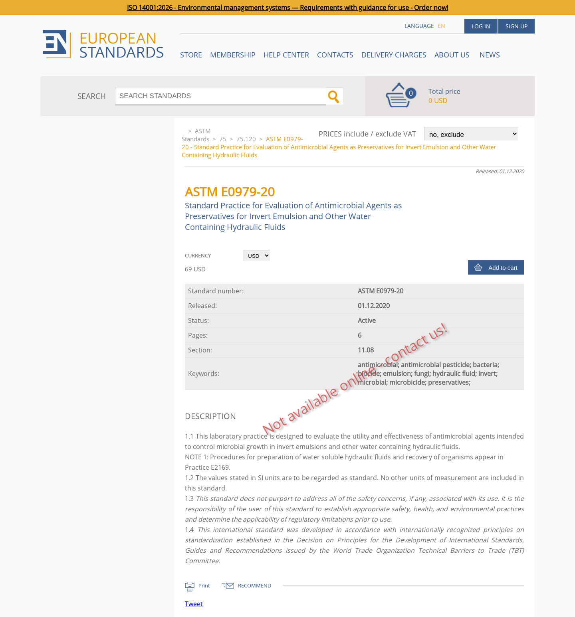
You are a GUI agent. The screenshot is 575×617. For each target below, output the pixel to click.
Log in (481, 26)
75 (222, 139)
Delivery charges (393, 54)
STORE (191, 54)
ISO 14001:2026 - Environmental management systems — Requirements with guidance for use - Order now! (287, 7)
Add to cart (503, 267)
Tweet (194, 603)
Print (204, 585)
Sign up (516, 26)
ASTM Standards (196, 135)
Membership (233, 54)
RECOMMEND (254, 585)
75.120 (246, 139)
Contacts (335, 54)
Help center (286, 54)
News (490, 54)
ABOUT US (453, 54)
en (441, 26)
